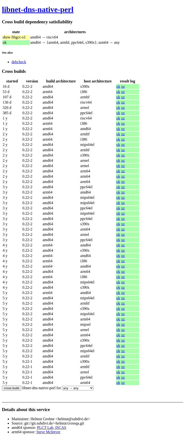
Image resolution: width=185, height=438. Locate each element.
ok (118, 86)
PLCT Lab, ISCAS (51, 427)
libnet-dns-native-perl (37, 9)
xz (123, 86)
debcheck (19, 62)
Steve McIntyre (48, 432)
